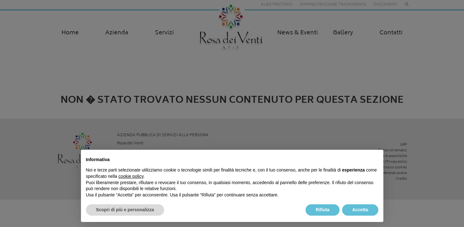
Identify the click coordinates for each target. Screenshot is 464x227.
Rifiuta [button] (322, 209)
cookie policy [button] (130, 176)
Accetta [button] (360, 209)
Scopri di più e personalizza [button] (125, 209)
